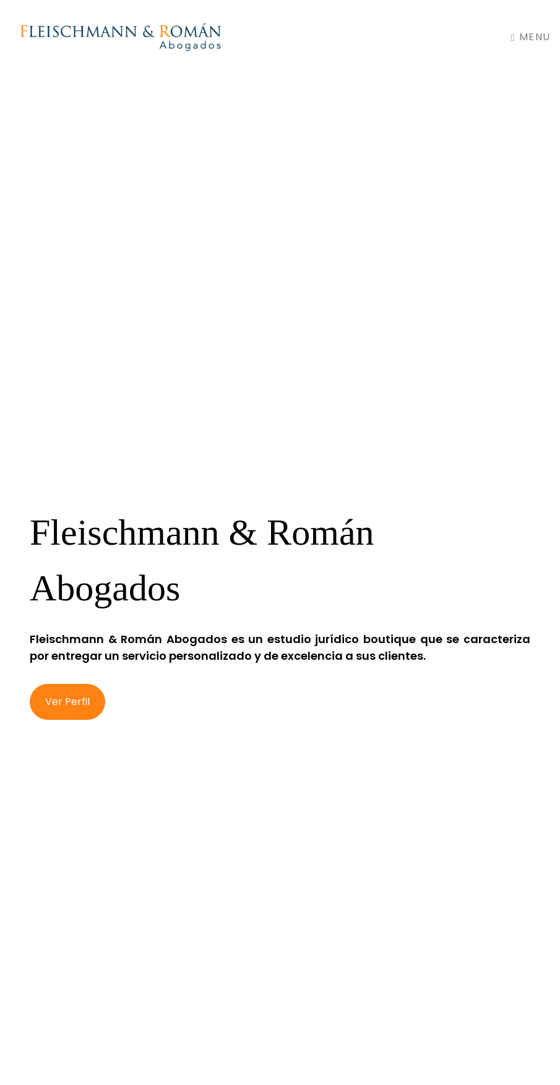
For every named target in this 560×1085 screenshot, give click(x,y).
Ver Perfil (67, 701)
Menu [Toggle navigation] (531, 37)
